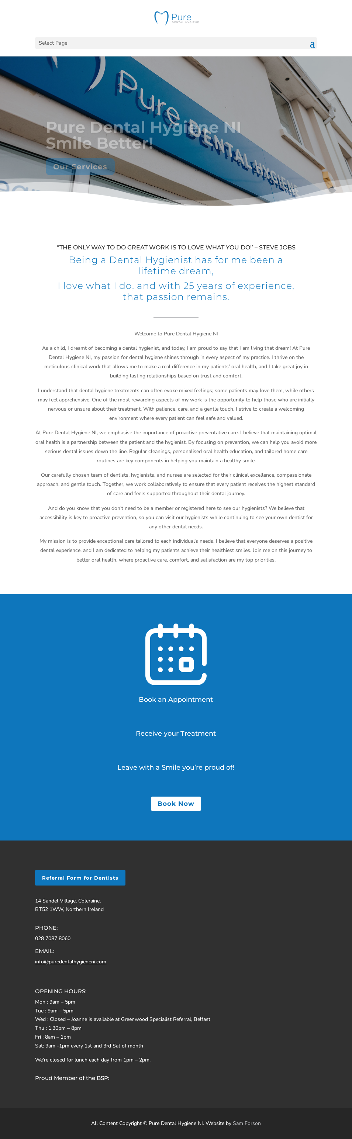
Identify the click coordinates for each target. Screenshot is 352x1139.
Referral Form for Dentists (80, 878)
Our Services (80, 170)
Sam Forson (247, 1123)
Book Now (176, 803)
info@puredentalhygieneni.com (70, 961)
